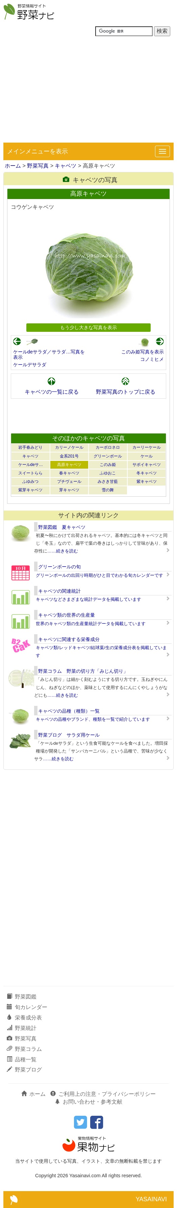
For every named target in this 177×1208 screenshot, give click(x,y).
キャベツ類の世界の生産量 (66, 615)
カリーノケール (69, 447)
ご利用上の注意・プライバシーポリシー (103, 1094)
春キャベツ (69, 473)
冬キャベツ (146, 473)
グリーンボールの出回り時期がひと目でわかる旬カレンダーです (99, 575)
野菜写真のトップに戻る (125, 392)
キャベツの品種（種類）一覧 (69, 711)
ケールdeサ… (30, 464)
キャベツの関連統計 (59, 591)
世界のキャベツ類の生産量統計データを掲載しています (91, 623)
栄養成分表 (24, 1017)
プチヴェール (69, 481)
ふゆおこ (108, 473)
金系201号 (69, 456)
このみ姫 (108, 464)
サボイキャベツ (146, 464)
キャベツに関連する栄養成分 (69, 639)
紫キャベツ (146, 481)
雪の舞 (108, 490)
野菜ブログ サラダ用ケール (69, 735)
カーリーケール (146, 447)
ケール (147, 456)
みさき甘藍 (108, 481)
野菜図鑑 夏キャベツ (61, 527)
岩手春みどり (30, 447)
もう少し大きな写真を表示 (88, 327)
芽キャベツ (69, 490)
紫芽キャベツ (30, 490)
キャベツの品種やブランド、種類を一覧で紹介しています (93, 719)
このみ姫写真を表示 (142, 351)
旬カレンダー (27, 1007)
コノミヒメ (152, 359)
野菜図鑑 (21, 997)
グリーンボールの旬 (59, 566)
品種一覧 (21, 1059)
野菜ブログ (24, 1070)
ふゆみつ (30, 481)
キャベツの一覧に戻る (52, 392)
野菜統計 (21, 1028)
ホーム (13, 166)
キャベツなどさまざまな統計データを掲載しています (88, 599)
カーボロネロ (108, 447)
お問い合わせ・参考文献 (88, 1102)
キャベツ (65, 166)
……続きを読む (62, 550)
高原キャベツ (69, 464)
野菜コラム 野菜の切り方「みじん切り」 (83, 671)
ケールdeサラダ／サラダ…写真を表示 (49, 354)
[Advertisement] (88, 92)
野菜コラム (24, 1049)
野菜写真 (38, 166)
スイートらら (30, 473)
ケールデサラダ (29, 364)
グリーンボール (108, 456)
